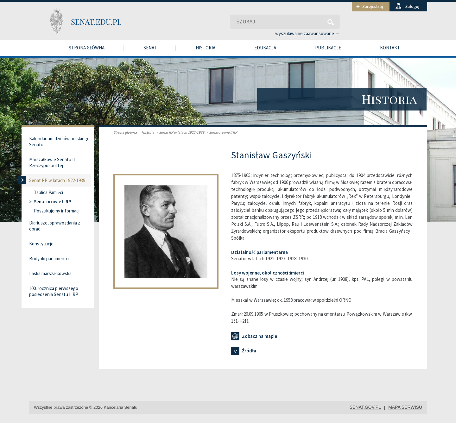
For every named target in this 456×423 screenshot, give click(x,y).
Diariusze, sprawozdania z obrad (54, 226)
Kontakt (390, 48)
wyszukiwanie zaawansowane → (307, 33)
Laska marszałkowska (50, 273)
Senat (150, 48)
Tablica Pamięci (48, 192)
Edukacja (265, 48)
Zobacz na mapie (254, 336)
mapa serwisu (405, 407)
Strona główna (86, 48)
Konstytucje (41, 244)
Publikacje (328, 48)
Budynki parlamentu (49, 259)
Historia (205, 48)
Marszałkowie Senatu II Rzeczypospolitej (52, 162)
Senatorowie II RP (221, 132)
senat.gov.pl (365, 407)
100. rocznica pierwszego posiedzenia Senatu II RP (53, 291)
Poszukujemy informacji (57, 211)
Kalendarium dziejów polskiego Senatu (59, 142)
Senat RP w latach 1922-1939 (179, 132)
